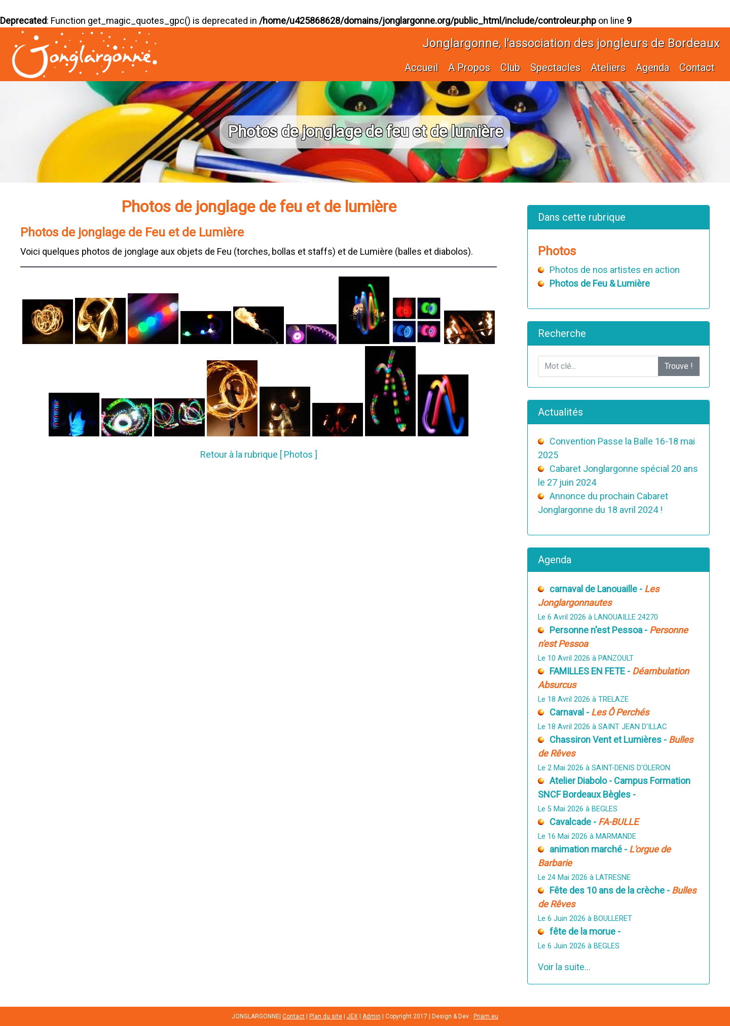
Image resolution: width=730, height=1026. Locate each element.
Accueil (421, 67)
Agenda (652, 67)
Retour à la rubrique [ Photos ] (258, 454)
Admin (371, 1016)
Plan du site (325, 1016)
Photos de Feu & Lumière (600, 283)
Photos (557, 251)
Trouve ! (679, 366)
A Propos (469, 67)
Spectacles (555, 67)
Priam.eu (485, 1016)
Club (510, 67)
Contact (697, 67)
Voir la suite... (564, 967)
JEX (352, 1016)
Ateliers (608, 67)
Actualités (560, 412)
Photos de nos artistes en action (615, 269)
